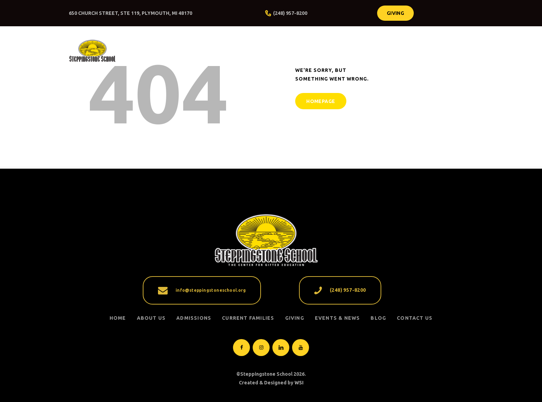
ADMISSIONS (193, 318)
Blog (378, 318)
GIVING (294, 318)
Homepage (320, 101)
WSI (299, 382)
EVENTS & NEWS (337, 318)
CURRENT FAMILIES (248, 318)
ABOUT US (151, 318)
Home (118, 318)
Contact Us (414, 318)
